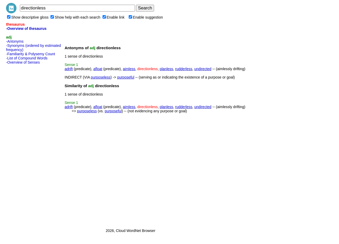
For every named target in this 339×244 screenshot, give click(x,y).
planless (166, 69)
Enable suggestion (146, 17)
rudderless (183, 69)
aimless (129, 69)
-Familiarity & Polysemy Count (30, 54)
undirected (202, 69)
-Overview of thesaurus (26, 28)
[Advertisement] (27, 144)
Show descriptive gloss (27, 17)
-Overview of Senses (23, 62)
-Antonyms (15, 41)
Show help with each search (75, 17)
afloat (97, 69)
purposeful (125, 77)
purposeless (101, 77)
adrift (69, 69)
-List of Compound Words (26, 58)
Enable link (114, 17)
